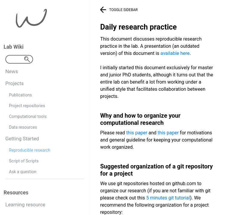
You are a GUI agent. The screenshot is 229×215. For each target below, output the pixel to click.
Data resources (23, 127)
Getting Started (22, 139)
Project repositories (27, 105)
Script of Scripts (23, 161)
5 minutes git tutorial (168, 198)
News (11, 71)
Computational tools (28, 116)
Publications (20, 95)
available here (175, 53)
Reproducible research (29, 150)
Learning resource (25, 205)
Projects (14, 83)
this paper (136, 133)
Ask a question (22, 171)
